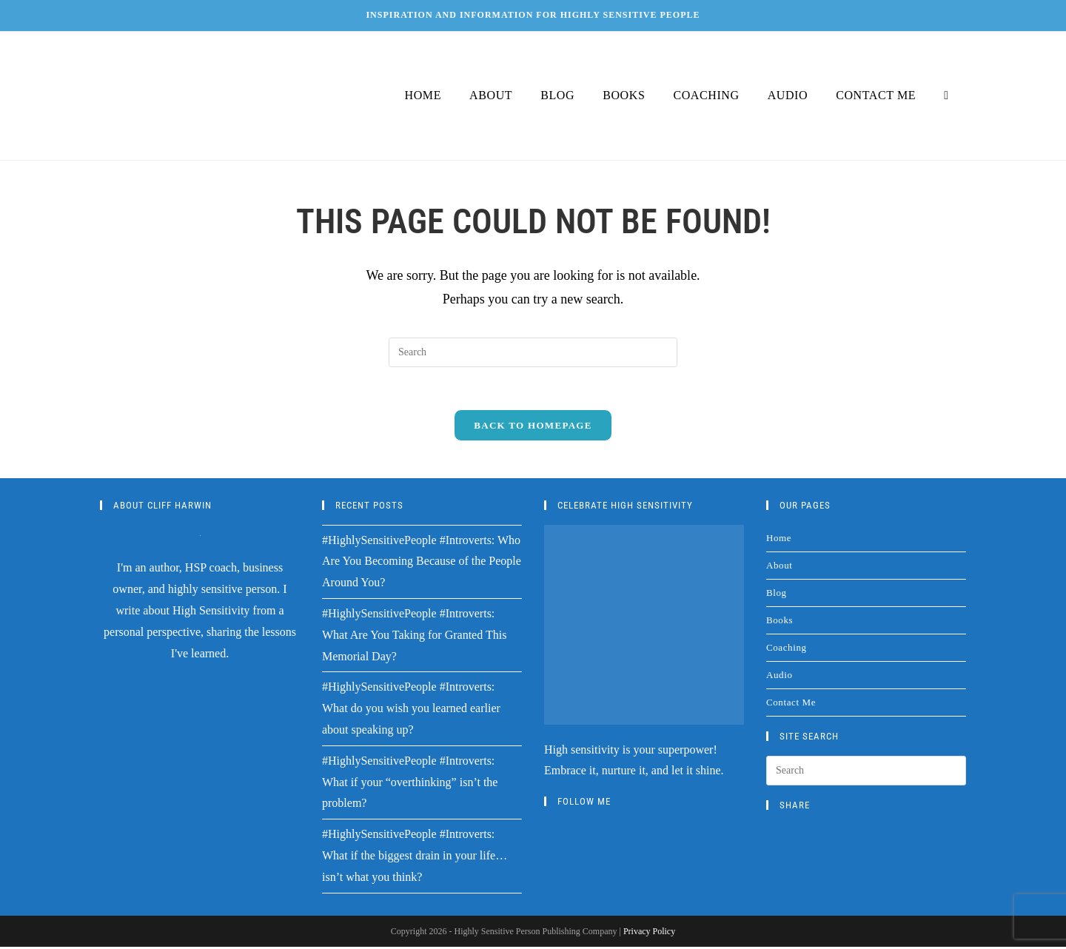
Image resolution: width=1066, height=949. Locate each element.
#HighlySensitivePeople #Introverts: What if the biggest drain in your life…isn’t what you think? (414, 857)
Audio (779, 677)
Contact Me (791, 704)
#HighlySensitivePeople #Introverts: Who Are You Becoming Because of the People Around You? (421, 563)
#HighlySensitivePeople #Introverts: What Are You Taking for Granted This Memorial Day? (414, 637)
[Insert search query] (533, 352)
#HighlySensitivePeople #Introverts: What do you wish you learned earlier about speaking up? (411, 711)
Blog (776, 594)
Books (779, 622)
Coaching (786, 649)
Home (778, 540)
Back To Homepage (532, 427)
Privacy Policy (649, 933)
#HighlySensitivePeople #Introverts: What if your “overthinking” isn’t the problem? (409, 784)
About (779, 567)
